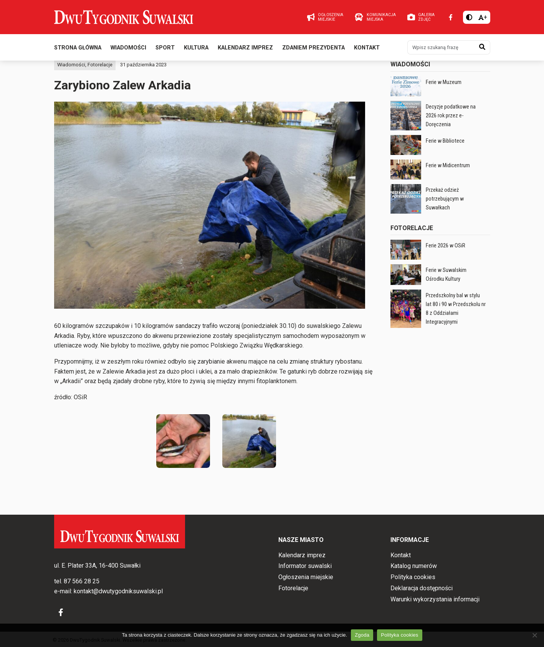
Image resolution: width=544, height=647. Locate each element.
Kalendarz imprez (245, 49)
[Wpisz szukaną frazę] (441, 49)
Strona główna (77, 49)
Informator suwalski (305, 566)
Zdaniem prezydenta (313, 49)
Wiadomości (128, 49)
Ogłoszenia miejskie (305, 577)
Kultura (196, 49)
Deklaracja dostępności (421, 588)
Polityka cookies (412, 577)
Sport (165, 49)
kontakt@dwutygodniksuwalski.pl (118, 591)
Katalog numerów (413, 566)
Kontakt (367, 49)
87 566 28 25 (81, 581)
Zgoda (362, 635)
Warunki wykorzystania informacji (435, 599)
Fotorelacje (100, 81)
